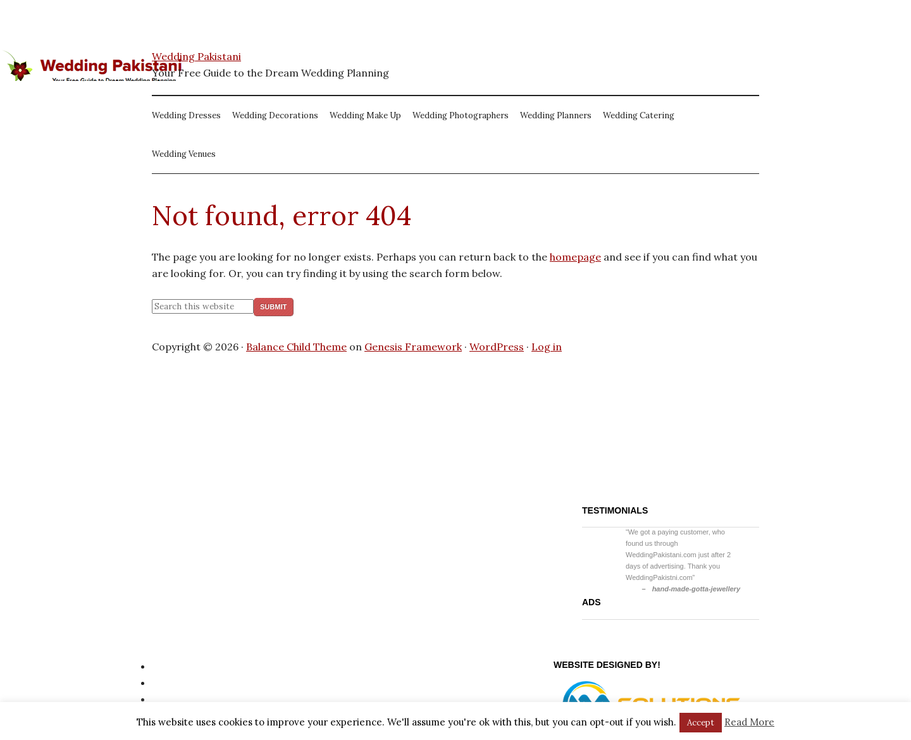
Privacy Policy (185, 666)
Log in (546, 346)
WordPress (496, 346)
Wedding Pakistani (196, 56)
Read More (749, 722)
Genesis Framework (413, 346)
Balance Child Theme (296, 346)
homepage (575, 256)
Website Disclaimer (198, 699)
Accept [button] (700, 722)
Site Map (173, 682)
